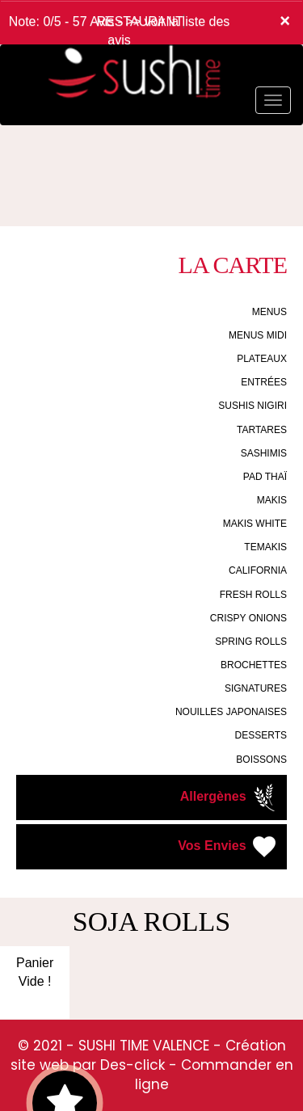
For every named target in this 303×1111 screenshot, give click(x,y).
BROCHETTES (254, 665)
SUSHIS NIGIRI (252, 405)
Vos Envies (228, 846)
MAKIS (272, 500)
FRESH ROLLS (253, 594)
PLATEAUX (262, 358)
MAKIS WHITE (255, 523)
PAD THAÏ (265, 476)
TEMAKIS (265, 547)
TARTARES (262, 430)
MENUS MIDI (258, 335)
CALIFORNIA (258, 570)
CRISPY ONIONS (248, 618)
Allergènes (229, 797)
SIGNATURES (256, 688)
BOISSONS (261, 759)
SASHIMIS (264, 453)
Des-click (132, 1065)
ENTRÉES (264, 382)
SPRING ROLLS (251, 641)
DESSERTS (261, 735)
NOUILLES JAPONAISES (231, 712)
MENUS (269, 312)
